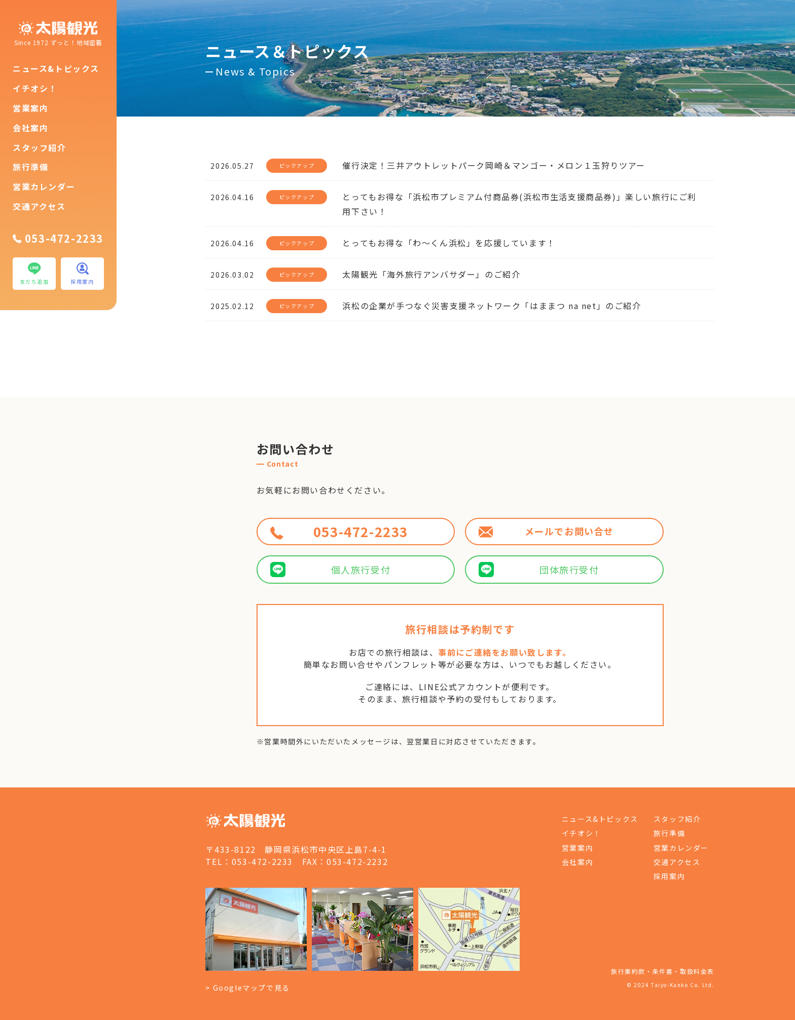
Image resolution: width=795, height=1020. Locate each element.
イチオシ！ (35, 88)
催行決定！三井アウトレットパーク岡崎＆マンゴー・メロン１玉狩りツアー (493, 165)
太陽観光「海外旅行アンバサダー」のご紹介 (431, 274)
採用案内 (669, 876)
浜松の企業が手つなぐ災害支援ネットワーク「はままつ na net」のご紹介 (491, 305)
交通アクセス (39, 206)
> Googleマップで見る (247, 988)
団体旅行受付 (539, 569)
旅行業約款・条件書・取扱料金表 (662, 971)
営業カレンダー (44, 186)
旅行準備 (30, 167)
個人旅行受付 (330, 569)
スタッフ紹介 (39, 147)
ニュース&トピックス (56, 68)
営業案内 (30, 108)
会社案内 (30, 128)
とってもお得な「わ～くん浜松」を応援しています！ (448, 243)
